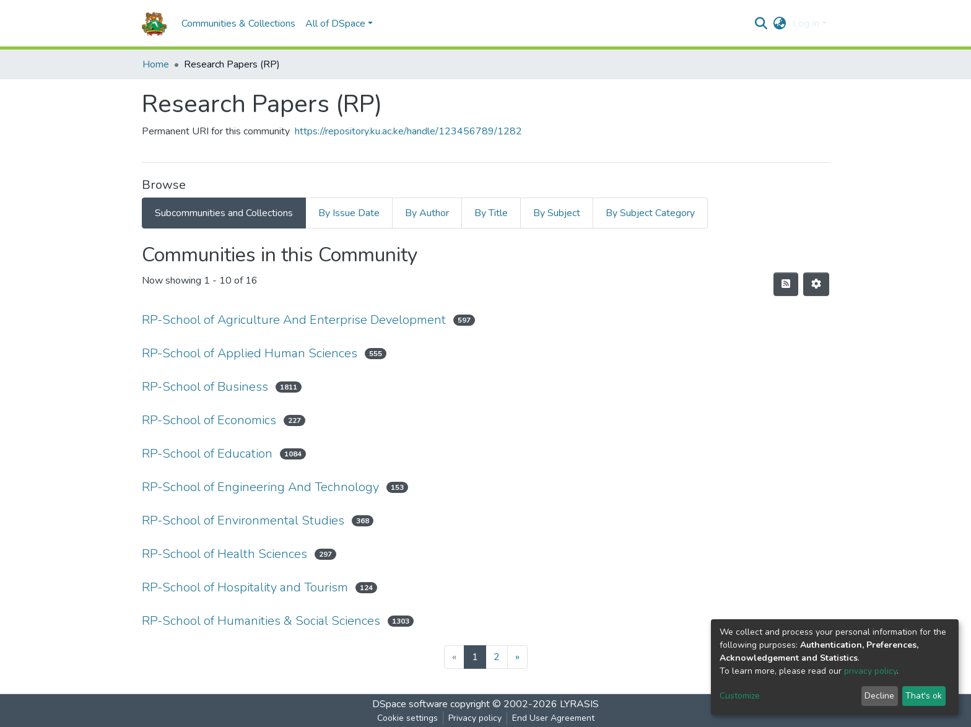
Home (155, 64)
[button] (780, 23)
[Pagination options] (816, 284)
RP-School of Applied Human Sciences (249, 353)
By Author (427, 213)
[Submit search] (761, 23)
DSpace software (410, 704)
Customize (740, 696)
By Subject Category (650, 213)
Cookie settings (407, 718)
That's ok (923, 696)
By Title (491, 213)
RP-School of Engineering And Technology (260, 487)
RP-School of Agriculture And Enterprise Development (294, 319)
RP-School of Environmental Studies (243, 520)
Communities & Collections (238, 23)
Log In (806, 23)
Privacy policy (475, 718)
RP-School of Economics (209, 420)
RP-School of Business (205, 386)
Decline (879, 696)
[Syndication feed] (785, 284)
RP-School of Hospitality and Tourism (245, 587)
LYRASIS (579, 704)
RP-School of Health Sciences (224, 554)
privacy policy (870, 671)
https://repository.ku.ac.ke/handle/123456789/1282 (408, 131)
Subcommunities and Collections (224, 213)
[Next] (517, 657)
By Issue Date (349, 213)
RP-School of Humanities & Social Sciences (261, 620)
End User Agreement (553, 718)
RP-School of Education (207, 453)
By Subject (556, 213)
